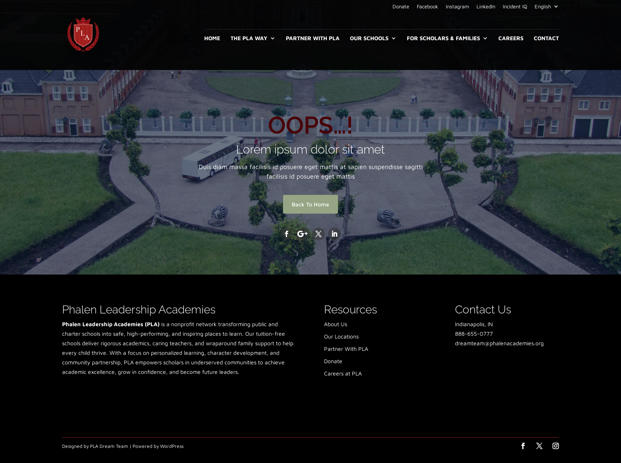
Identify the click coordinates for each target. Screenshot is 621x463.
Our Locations (341, 336)
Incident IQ (515, 7)
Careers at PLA (343, 373)
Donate (401, 7)
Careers (510, 38)
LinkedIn (485, 7)
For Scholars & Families (443, 38)
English (543, 7)
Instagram (457, 7)
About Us (335, 324)
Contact (546, 38)
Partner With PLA (313, 38)
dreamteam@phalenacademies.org (499, 343)
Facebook (427, 7)
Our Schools (369, 38)
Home (212, 38)
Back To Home (310, 204)
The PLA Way (249, 38)
